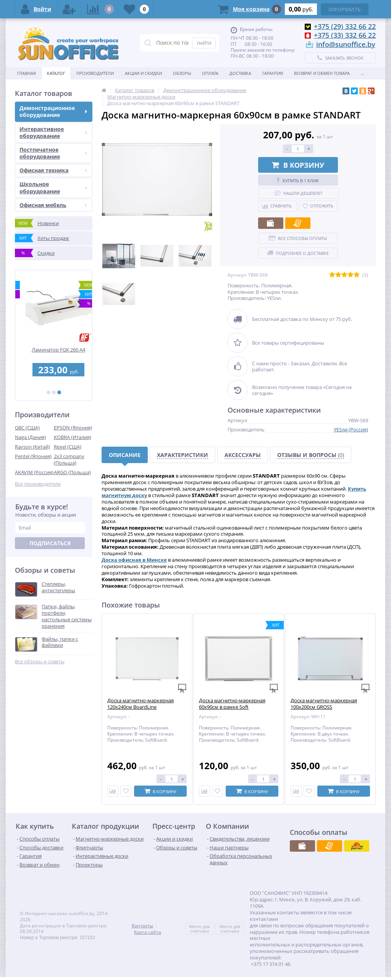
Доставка (240, 73)
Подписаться (50, 543)
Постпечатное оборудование (53, 153)
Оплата (210, 73)
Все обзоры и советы (40, 661)
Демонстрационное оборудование (53, 111)
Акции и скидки (143, 73)
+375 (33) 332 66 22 (345, 35)
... (362, 73)
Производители (95, 73)
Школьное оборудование (53, 187)
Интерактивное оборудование (53, 132)
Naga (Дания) (30, 437)
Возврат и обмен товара (322, 73)
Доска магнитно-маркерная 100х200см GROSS (324, 703)
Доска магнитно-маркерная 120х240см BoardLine (140, 703)
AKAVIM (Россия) (34, 472)
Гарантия (272, 73)
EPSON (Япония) (73, 427)
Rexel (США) (67, 446)
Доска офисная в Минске (134, 559)
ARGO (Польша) (72, 472)
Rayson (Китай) (32, 446)
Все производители (38, 484)
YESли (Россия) (351, 429)
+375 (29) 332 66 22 (345, 26)
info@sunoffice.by (345, 44)
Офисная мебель (53, 205)
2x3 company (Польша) (69, 459)
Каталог (56, 73)
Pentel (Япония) (33, 456)
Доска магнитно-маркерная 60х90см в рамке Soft (232, 703)
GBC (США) (27, 427)
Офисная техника (53, 170)
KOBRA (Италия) (72, 437)
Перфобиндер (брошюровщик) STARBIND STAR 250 (54, 353)
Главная (26, 73)
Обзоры (182, 73)
